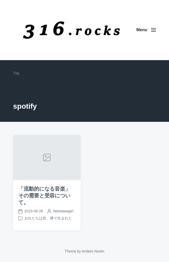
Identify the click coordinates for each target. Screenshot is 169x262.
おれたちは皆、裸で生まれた (48, 218)
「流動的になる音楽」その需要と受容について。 (44, 195)
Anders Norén (93, 251)
